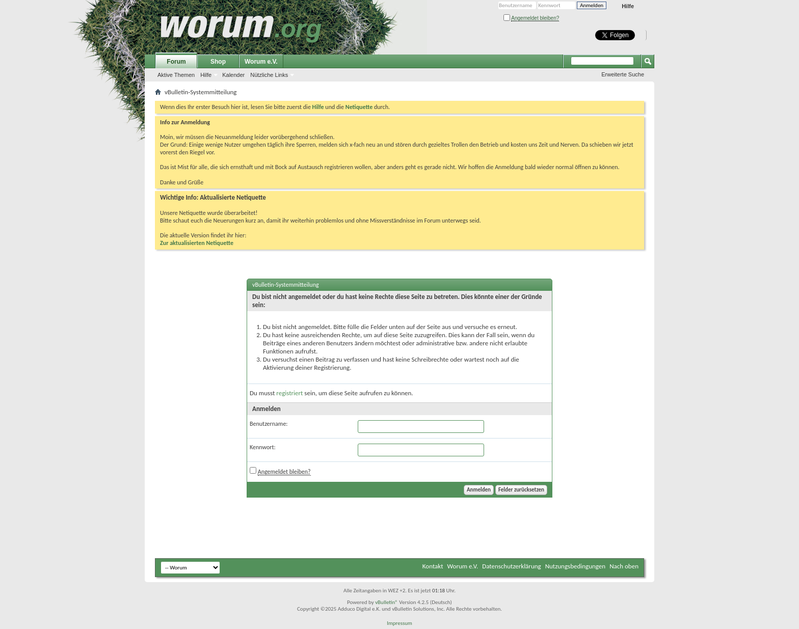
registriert (289, 393)
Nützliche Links (269, 75)
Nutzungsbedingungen (575, 566)
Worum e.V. (261, 61)
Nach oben (623, 566)
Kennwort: (263, 447)
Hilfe (628, 6)
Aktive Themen (176, 75)
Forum (176, 61)
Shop (218, 61)
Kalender (233, 75)
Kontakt (432, 566)
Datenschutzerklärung (511, 566)
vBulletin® (386, 602)
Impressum (399, 623)
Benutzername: (269, 423)
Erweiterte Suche (622, 74)
